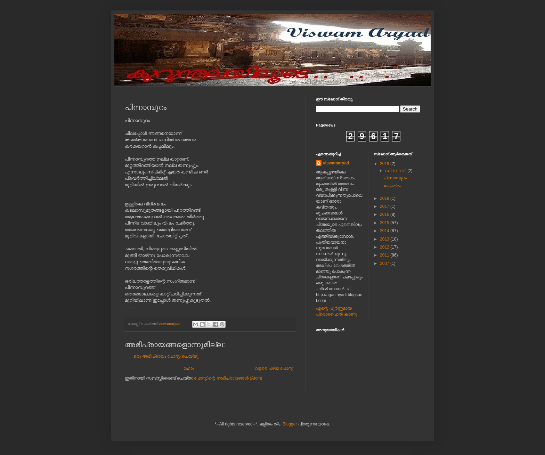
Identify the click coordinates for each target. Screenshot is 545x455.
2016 (385, 214)
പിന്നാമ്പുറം (395, 178)
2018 (385, 198)
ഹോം (189, 368)
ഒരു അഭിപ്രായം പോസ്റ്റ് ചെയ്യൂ (165, 356)
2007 (385, 263)
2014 (385, 230)
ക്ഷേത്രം (392, 186)
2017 (385, 206)
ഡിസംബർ (396, 170)
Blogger (290, 424)
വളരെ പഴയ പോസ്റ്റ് (274, 368)
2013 (385, 239)
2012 (385, 247)
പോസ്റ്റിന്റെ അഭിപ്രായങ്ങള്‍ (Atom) (228, 378)
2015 (385, 222)
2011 (385, 255)
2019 (385, 163)
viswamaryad (336, 163)
